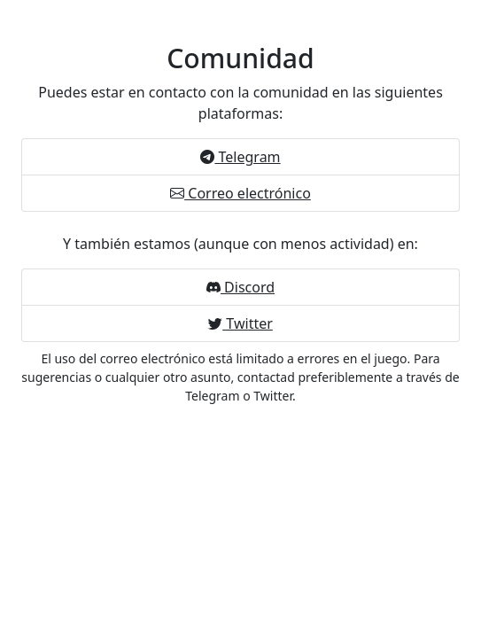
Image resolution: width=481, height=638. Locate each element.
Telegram (240, 157)
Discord (240, 287)
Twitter (240, 323)
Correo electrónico (240, 193)
